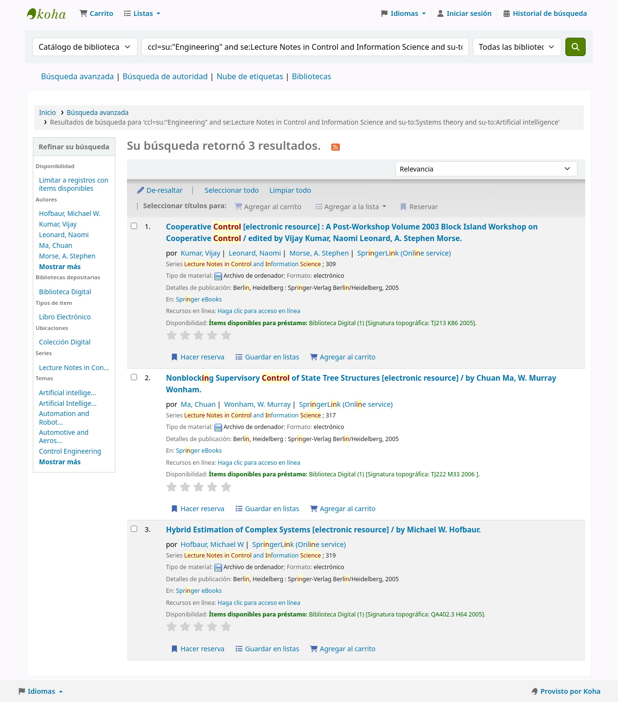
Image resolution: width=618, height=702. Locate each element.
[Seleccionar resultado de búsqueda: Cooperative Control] (134, 226)
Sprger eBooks (199, 299)
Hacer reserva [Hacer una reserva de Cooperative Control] (197, 356)
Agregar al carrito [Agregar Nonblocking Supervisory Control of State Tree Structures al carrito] (342, 508)
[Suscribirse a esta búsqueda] (335, 146)
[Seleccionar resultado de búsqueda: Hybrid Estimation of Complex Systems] (134, 529)
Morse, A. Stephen (67, 255)
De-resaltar (159, 190)
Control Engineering (70, 451)
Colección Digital (65, 341)
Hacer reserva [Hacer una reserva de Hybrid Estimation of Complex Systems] (197, 648)
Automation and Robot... (64, 417)
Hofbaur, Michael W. (69, 213)
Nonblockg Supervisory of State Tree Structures (361, 383)
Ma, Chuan (55, 245)
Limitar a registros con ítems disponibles (74, 184)
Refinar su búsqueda (74, 146)
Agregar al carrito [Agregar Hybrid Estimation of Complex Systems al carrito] (342, 648)
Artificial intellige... (67, 392)
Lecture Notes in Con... (74, 367)
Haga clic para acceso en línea (259, 311)
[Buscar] (575, 47)
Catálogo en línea (51, 13)
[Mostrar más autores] (60, 266)
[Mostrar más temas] (60, 461)
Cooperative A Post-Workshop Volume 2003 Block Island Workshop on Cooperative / (352, 232)
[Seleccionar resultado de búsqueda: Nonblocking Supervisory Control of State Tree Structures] (134, 377)
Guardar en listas (267, 356)
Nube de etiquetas (249, 76)
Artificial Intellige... (68, 403)
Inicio (47, 112)
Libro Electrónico (65, 316)
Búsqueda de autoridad (165, 76)
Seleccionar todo (232, 190)
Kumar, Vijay (58, 224)
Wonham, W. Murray (257, 404)
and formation (252, 264)
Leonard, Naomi (64, 234)
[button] (96, 13)
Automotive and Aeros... (64, 436)
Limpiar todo (290, 190)
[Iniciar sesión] (464, 13)
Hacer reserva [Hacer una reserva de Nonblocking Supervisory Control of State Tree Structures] (197, 508)
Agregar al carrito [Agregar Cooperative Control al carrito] (342, 356)
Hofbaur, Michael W (212, 544)
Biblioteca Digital (65, 291)
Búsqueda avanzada (77, 76)
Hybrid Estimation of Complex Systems (323, 529)
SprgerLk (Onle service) (404, 253)
